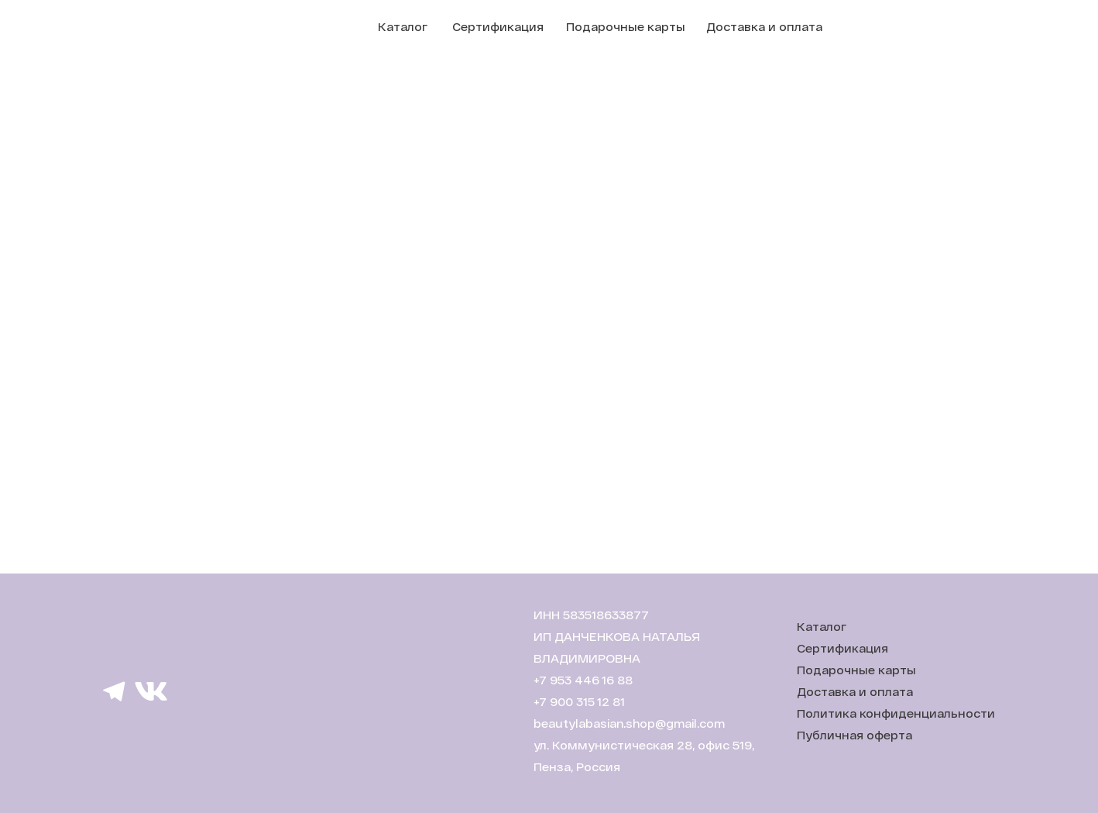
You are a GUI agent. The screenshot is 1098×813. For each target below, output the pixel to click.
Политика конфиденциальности (896, 713)
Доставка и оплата (764, 26)
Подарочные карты (625, 26)
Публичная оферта (854, 735)
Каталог (402, 26)
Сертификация (498, 26)
